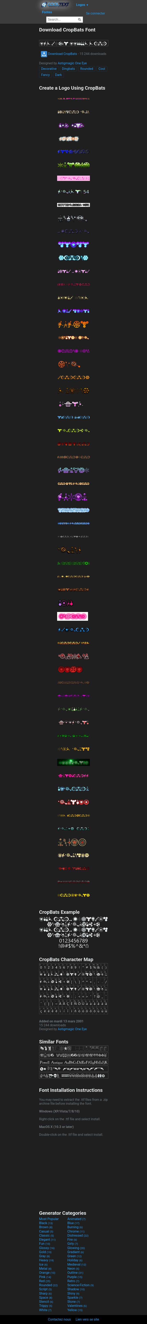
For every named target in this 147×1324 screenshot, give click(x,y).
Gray (44, 1256)
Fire (72, 1240)
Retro (73, 1281)
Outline (75, 1273)
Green (74, 1256)
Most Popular (49, 1219)
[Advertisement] (19, 88)
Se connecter (95, 13)
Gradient (75, 1252)
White (45, 1310)
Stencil (46, 1302)
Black (46, 1223)
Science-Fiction (80, 1285)
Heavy (46, 1260)
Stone (73, 1302)
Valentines (77, 1306)
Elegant (47, 1240)
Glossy (47, 1248)
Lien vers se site (87, 1319)
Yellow (75, 1310)
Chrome (76, 1231)
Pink (45, 1277)
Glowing (76, 1248)
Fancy (45, 75)
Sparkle (74, 1297)
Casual (46, 1231)
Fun (44, 1244)
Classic (46, 1235)
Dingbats (68, 69)
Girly (72, 1244)
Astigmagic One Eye (72, 63)
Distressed (77, 1235)
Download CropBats (59, 54)
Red (44, 1281)
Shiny (73, 1293)
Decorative (49, 69)
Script (45, 1289)
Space (45, 1297)
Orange (47, 1273)
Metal (45, 1269)
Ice (43, 1264)
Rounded (86, 69)
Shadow (76, 1289)
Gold (45, 1252)
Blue (73, 1223)
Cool (101, 69)
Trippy (45, 1306)
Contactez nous (59, 1319)
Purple (74, 1277)
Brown (45, 1227)
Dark (58, 75)
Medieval (76, 1264)
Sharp (45, 1293)
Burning (75, 1227)
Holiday (75, 1260)
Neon (73, 1269)
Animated (76, 1219)
